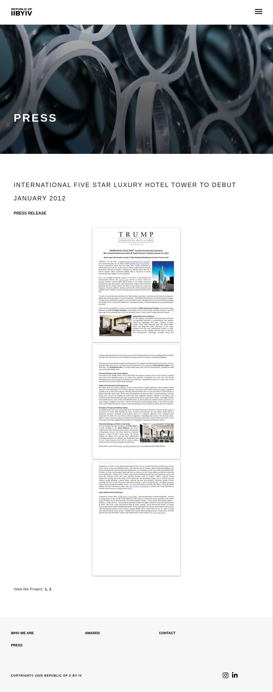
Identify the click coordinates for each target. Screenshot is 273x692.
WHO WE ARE (22, 633)
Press (16, 645)
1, (46, 589)
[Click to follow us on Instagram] (225, 676)
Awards (92, 633)
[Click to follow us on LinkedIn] (235, 676)
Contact (167, 633)
